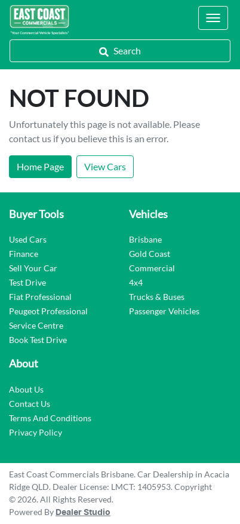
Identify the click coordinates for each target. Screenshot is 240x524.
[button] (213, 18)
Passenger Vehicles (164, 311)
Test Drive (27, 282)
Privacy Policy (35, 432)
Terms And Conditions (50, 418)
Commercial (152, 268)
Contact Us (29, 404)
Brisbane (145, 239)
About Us (26, 389)
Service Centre (36, 325)
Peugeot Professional (48, 311)
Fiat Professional (40, 297)
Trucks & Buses (156, 297)
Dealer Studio (83, 512)
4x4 (136, 282)
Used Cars (28, 239)
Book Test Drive (38, 340)
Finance (23, 254)
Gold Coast (149, 254)
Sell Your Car (33, 268)
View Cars (105, 166)
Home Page (40, 166)
